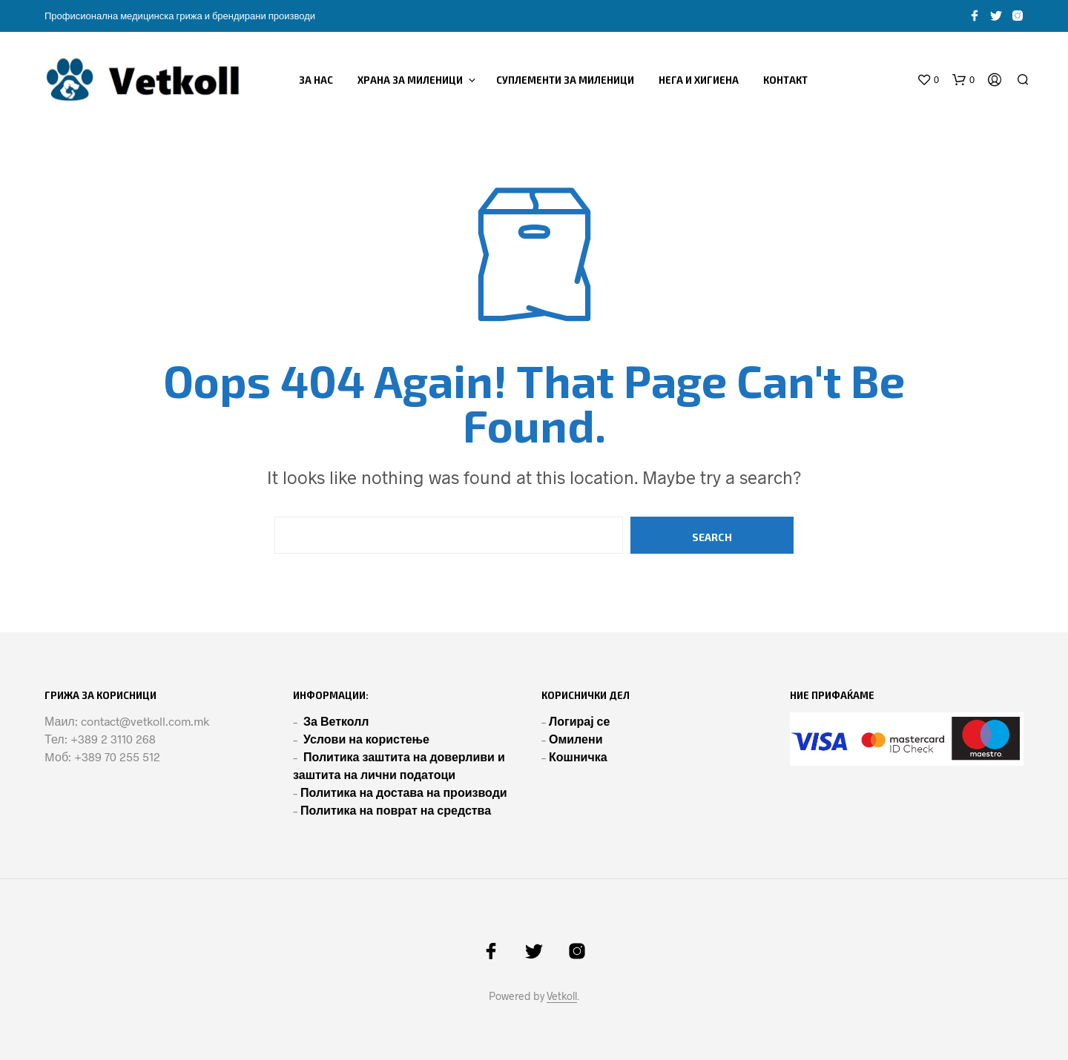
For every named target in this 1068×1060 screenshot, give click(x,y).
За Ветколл (336, 721)
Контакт (785, 80)
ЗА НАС (316, 80)
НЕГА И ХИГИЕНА (699, 80)
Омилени (575, 739)
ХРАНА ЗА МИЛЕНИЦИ (410, 80)
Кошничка (578, 756)
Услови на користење (366, 739)
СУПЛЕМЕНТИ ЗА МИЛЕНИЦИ (565, 80)
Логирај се (579, 721)
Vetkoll (562, 996)
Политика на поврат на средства (395, 810)
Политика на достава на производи (403, 792)
